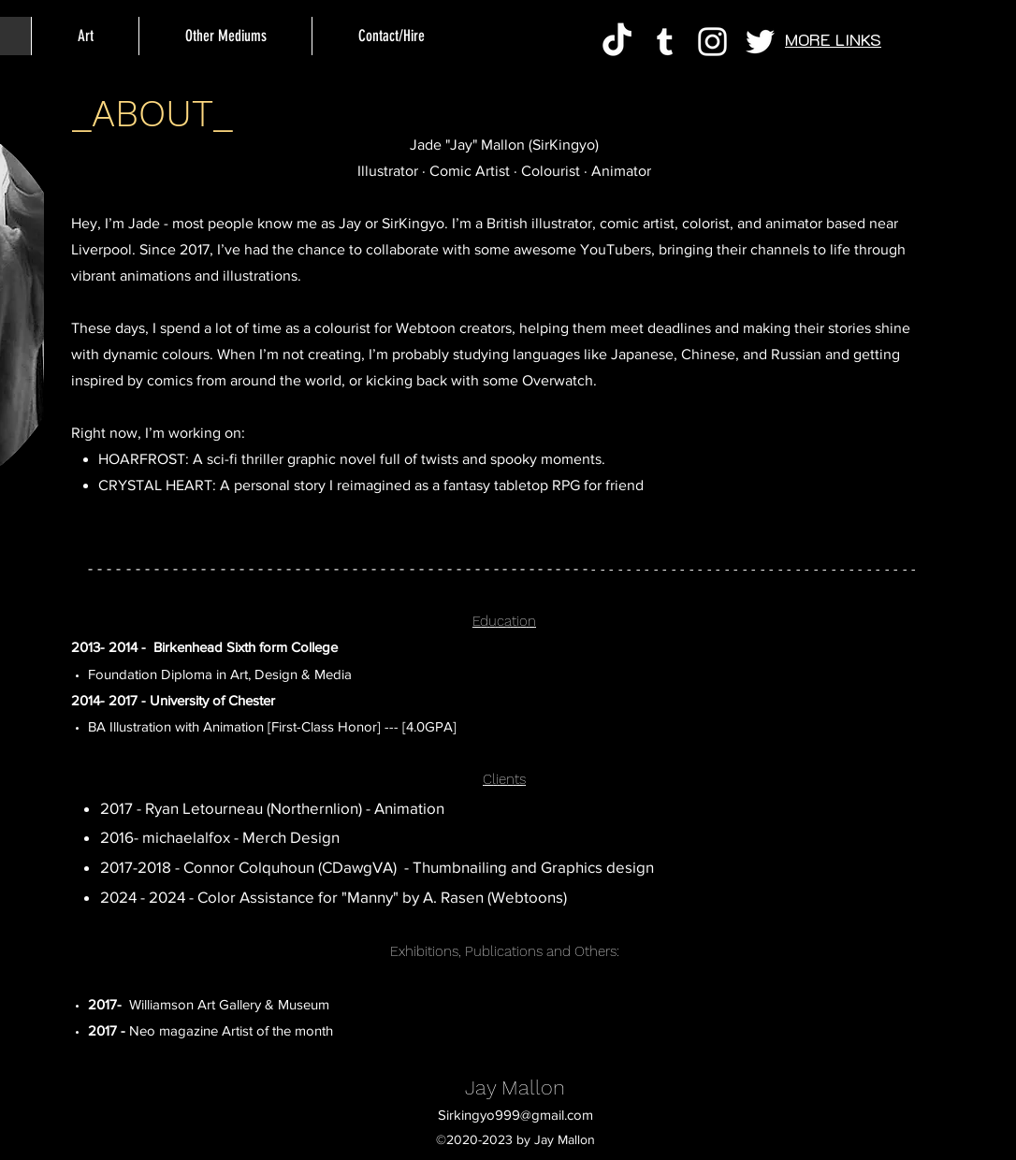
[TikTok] (617, 41)
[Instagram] (712, 41)
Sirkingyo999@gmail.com (515, 1115)
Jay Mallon (515, 1087)
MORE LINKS (833, 39)
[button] (225, 36)
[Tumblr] (665, 41)
